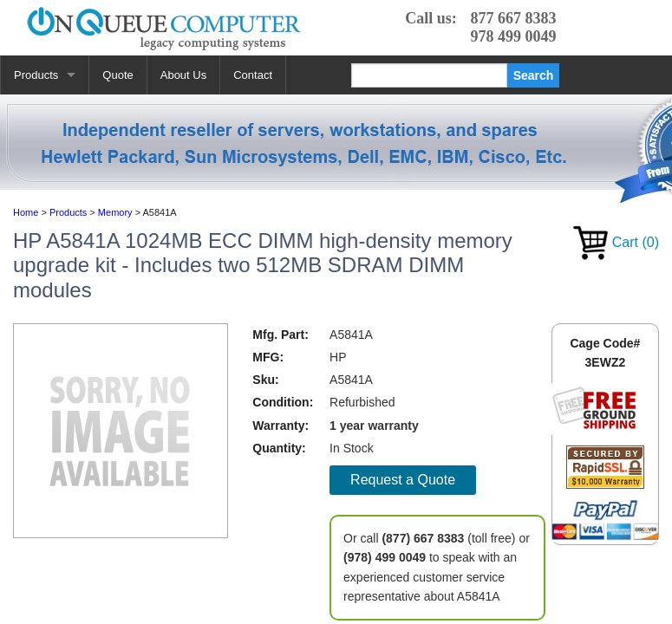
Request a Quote (402, 479)
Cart (616, 242)
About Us (183, 74)
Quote (117, 74)
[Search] (429, 75)
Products (36, 74)
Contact (252, 74)
